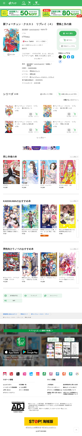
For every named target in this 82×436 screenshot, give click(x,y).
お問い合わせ (7, 390)
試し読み (12, 54)
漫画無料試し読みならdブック (10, 314)
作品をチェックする (69, 46)
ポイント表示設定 (24, 390)
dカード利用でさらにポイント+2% (31, 45)
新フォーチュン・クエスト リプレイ (42, 77)
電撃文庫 (32, 74)
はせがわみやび (34, 29)
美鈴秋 (29, 65)
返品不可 (24, 48)
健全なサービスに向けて (70, 387)
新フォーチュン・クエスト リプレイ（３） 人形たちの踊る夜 (26, 123)
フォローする (46, 29)
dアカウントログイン (9, 392)
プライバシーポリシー (53, 387)
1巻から (66, 100)
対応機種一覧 (22, 384)
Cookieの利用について (69, 390)
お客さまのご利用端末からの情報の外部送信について (70, 393)
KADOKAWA (32, 68)
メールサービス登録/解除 (10, 387)
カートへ (69, 40)
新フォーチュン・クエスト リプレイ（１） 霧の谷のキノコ (26, 107)
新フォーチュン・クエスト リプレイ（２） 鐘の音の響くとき (64, 107)
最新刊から (75, 100)
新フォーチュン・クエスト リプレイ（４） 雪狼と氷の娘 (64, 123)
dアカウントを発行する (33, 427)
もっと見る (73, 156)
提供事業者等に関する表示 (70, 384)
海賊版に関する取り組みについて (54, 393)
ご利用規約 (50, 384)
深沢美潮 (25, 29)
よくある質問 (22, 387)
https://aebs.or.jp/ (34, 410)
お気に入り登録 (47, 94)
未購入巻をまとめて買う (69, 94)
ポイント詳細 (40, 41)
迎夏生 (48, 64)
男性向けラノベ (35, 71)
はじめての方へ (7, 384)
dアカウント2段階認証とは (54, 390)
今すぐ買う (69, 33)
